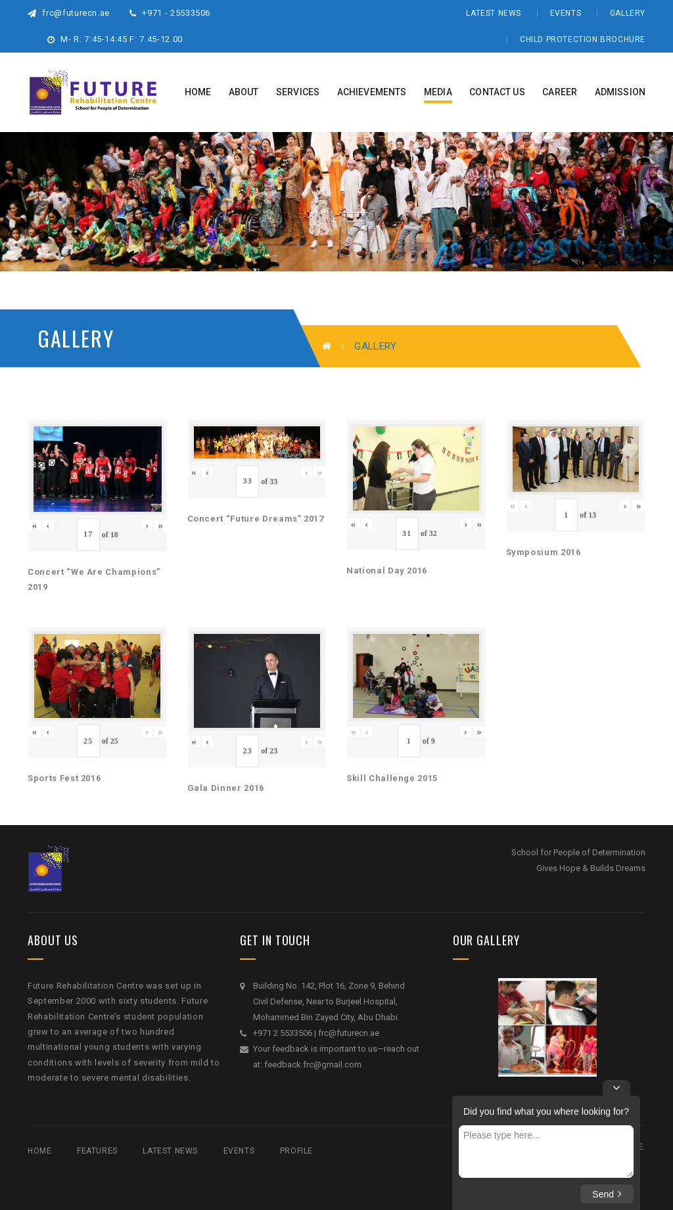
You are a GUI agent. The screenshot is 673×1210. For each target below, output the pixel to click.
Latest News (493, 13)
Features (97, 1150)
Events (566, 13)
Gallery (627, 13)
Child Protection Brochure (582, 39)
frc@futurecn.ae (69, 13)
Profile (296, 1150)
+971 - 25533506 (169, 13)
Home (39, 1150)
